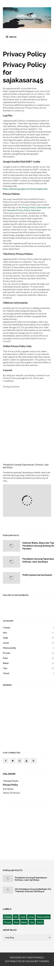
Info (5, 632)
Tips (5, 668)
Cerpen (6, 627)
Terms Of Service (11, 792)
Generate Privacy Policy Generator (23, 210)
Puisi (5, 658)
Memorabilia (9, 647)
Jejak (5, 637)
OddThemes (35, 957)
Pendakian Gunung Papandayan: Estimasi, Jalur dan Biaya (31, 878)
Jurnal (6, 642)
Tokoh (6, 673)
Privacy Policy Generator (34, 207)
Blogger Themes (37, 961)
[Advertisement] (27, 717)
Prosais (6, 652)
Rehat (6, 663)
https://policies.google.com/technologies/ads (25, 188)
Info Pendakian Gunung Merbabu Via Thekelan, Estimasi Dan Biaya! (33, 890)
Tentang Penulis (10, 780)
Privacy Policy (10, 784)
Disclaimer (8, 788)
